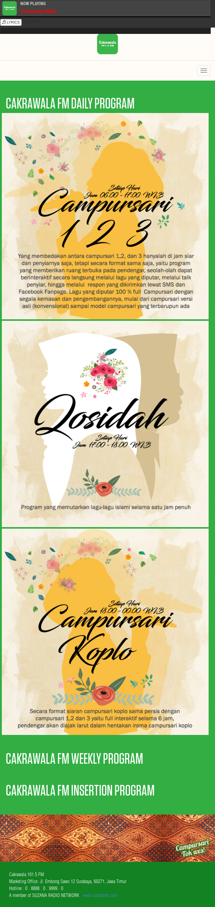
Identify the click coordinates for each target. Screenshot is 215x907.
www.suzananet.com (100, 895)
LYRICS (11, 22)
